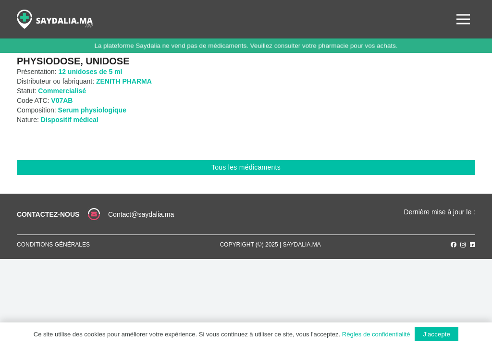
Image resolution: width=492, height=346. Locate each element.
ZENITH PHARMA (124, 81)
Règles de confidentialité (376, 334)
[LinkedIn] (472, 244)
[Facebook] (453, 244)
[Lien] (55, 19)
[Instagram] (463, 245)
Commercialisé (62, 91)
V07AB (62, 100)
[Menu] (463, 19)
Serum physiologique (92, 110)
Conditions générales (53, 244)
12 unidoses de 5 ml (90, 71)
